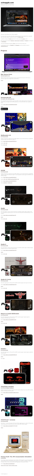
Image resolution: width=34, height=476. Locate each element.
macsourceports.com (5, 75)
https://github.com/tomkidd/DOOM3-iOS (10, 354)
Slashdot (26, 40)
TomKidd (11, 45)
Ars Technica (21, 40)
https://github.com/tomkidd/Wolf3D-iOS (9, 141)
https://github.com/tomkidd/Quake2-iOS (9, 250)
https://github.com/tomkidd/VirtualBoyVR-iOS (11, 392)
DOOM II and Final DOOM (12, 179)
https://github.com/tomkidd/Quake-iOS (9, 215)
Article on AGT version (4, 465)
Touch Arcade (17, 40)
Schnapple (17, 45)
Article (2, 80)
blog (14, 43)
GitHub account (20, 37)
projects (23, 38)
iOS (4, 143)
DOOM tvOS (10, 182)
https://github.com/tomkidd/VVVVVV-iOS (10, 425)
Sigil (18, 179)
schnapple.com (7, 3)
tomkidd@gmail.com (4, 46)
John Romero (4, 41)
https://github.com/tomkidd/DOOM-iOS (9, 177)
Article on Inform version (13, 465)
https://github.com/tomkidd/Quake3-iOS (9, 284)
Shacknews (12, 40)
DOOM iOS (5, 182)
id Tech (10, 38)
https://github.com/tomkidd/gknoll (8, 463)
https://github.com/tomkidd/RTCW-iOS (9, 319)
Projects (4, 51)
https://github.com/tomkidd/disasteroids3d (10, 104)
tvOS (6, 143)
